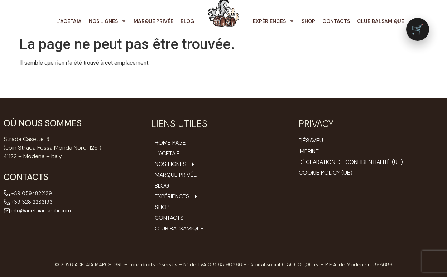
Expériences (273, 21)
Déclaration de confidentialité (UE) (351, 162)
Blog (187, 21)
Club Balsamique (380, 21)
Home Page (170, 142)
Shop (308, 21)
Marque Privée (153, 21)
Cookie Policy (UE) (325, 172)
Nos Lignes (107, 21)
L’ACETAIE (167, 153)
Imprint (309, 151)
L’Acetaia (69, 21)
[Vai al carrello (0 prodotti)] (417, 29)
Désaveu (311, 140)
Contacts (336, 21)
